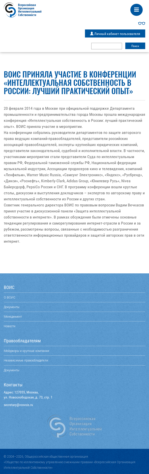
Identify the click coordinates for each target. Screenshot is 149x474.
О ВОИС (9, 297)
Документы (11, 307)
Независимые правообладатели (26, 360)
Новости (9, 326)
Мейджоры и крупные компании (26, 351)
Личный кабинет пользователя (115, 34)
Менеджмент (13, 316)
